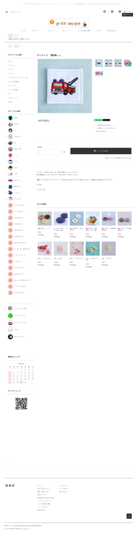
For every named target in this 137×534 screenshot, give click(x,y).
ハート (13, 155)
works (13, 329)
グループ (52, 30)
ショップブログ (42, 507)
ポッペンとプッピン (17, 322)
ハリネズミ (14, 261)
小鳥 (12, 174)
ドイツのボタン (16, 211)
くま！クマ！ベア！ (17, 255)
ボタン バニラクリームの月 (92, 259)
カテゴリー (36, 30)
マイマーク (18, 45)
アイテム (127, 14)
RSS (39, 510)
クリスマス (14, 199)
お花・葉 (14, 136)
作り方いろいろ (16, 336)
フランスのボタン (16, 205)
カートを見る (63, 488)
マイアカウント (64, 485)
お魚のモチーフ (16, 274)
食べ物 (13, 124)
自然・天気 (14, 149)
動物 (12, 118)
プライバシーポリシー (44, 501)
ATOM (43, 510)
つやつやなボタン (16, 292)
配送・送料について (44, 491)
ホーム (24, 30)
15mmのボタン (16, 230)
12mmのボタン (16, 224)
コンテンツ (66, 30)
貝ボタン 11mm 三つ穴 (77, 229)
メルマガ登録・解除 (84, 30)
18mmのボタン (16, 236)
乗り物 (16, 47)
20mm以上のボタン (17, 242)
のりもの (14, 180)
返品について (109, 158)
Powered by (17, 528)
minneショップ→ (11, 37)
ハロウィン (14, 193)
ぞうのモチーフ (16, 267)
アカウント (129, 11)
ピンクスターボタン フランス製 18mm (60, 229)
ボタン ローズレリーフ (76, 258)
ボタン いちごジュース (44, 258)
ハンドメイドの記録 (17, 308)
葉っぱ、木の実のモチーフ (19, 280)
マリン (13, 161)
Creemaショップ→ (12, 35)
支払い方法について (44, 488)
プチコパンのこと (16, 315)
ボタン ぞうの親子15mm (124, 229)
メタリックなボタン (17, 286)
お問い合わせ (111, 30)
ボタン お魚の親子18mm (108, 229)
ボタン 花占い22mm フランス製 (92, 229)
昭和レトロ (14, 186)
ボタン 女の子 (58, 258)
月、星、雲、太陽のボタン (19, 249)
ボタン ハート (44, 228)
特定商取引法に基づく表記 (123, 158)
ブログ (99, 30)
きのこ (13, 168)
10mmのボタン (16, 217)
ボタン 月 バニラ (106, 258)
